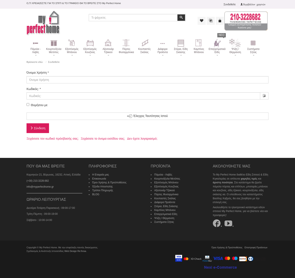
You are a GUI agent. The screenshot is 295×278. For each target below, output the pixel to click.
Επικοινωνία (99, 178)
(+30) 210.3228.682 (38, 180)
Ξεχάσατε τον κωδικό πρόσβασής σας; (53, 138)
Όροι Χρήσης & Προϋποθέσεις (109, 182)
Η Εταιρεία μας (100, 174)
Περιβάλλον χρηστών (254, 4)
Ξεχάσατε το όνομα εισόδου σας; (103, 138)
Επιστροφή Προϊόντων (255, 247)
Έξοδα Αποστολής (102, 186)
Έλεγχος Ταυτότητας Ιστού (147, 116)
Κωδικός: (34, 89)
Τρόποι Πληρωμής (102, 190)
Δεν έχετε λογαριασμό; (142, 138)
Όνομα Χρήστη (38, 72)
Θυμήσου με (37, 105)
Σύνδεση (37, 128)
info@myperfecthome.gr (40, 186)
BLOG (95, 194)
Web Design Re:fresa (75, 251)
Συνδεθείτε (230, 4)
